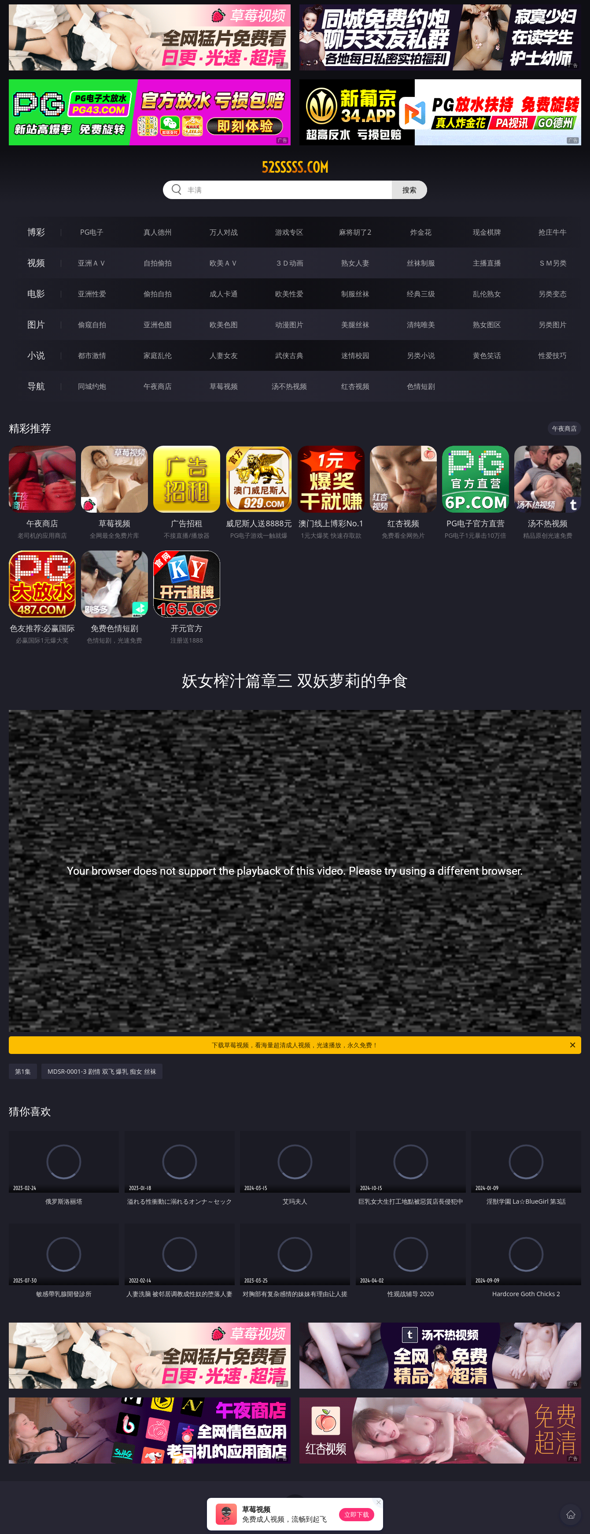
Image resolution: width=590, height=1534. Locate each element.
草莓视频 (224, 386)
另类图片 (552, 324)
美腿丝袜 (355, 324)
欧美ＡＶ (224, 263)
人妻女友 (224, 355)
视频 (36, 263)
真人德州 (158, 232)
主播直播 (487, 263)
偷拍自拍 (158, 294)
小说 (36, 355)
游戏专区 (289, 232)
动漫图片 (289, 324)
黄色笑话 (487, 355)
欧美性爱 (289, 294)
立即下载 (356, 1514)
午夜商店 (158, 386)
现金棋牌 (487, 232)
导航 (36, 386)
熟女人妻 (355, 263)
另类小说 (421, 355)
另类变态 (552, 294)
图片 (36, 324)
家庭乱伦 (158, 355)
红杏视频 (355, 386)
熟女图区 (487, 324)
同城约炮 (92, 386)
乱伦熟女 (487, 294)
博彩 (36, 232)
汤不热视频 (289, 386)
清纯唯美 (421, 324)
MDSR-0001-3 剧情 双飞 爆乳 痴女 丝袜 (102, 1071)
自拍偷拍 (158, 263)
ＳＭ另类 (552, 263)
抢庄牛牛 (552, 232)
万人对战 (224, 232)
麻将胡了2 (355, 232)
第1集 (23, 1071)
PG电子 (91, 232)
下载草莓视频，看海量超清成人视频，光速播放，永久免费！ (394, 1045)
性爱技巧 (552, 355)
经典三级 (421, 294)
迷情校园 (355, 355)
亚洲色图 (158, 324)
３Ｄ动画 (289, 263)
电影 (36, 293)
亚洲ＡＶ (92, 263)
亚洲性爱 (92, 294)
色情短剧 (421, 386)
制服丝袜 (355, 294)
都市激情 (92, 355)
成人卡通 (224, 294)
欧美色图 (224, 324)
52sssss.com (295, 167)
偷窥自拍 (92, 324)
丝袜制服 (421, 263)
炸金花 (420, 232)
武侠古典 (289, 355)
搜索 (409, 190)
